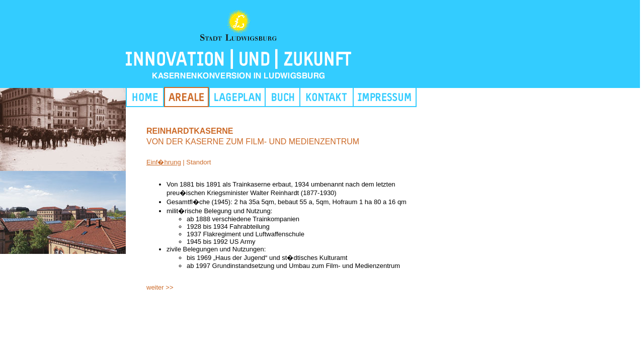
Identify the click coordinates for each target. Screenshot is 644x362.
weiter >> (159, 287)
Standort (198, 162)
